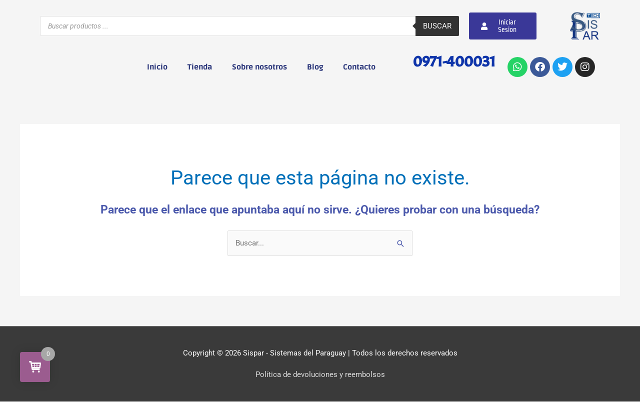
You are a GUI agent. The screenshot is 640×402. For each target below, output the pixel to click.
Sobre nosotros (259, 67)
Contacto (359, 67)
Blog (315, 67)
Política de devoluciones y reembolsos (320, 374)
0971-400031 (454, 61)
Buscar (437, 26)
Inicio (157, 67)
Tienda (200, 67)
